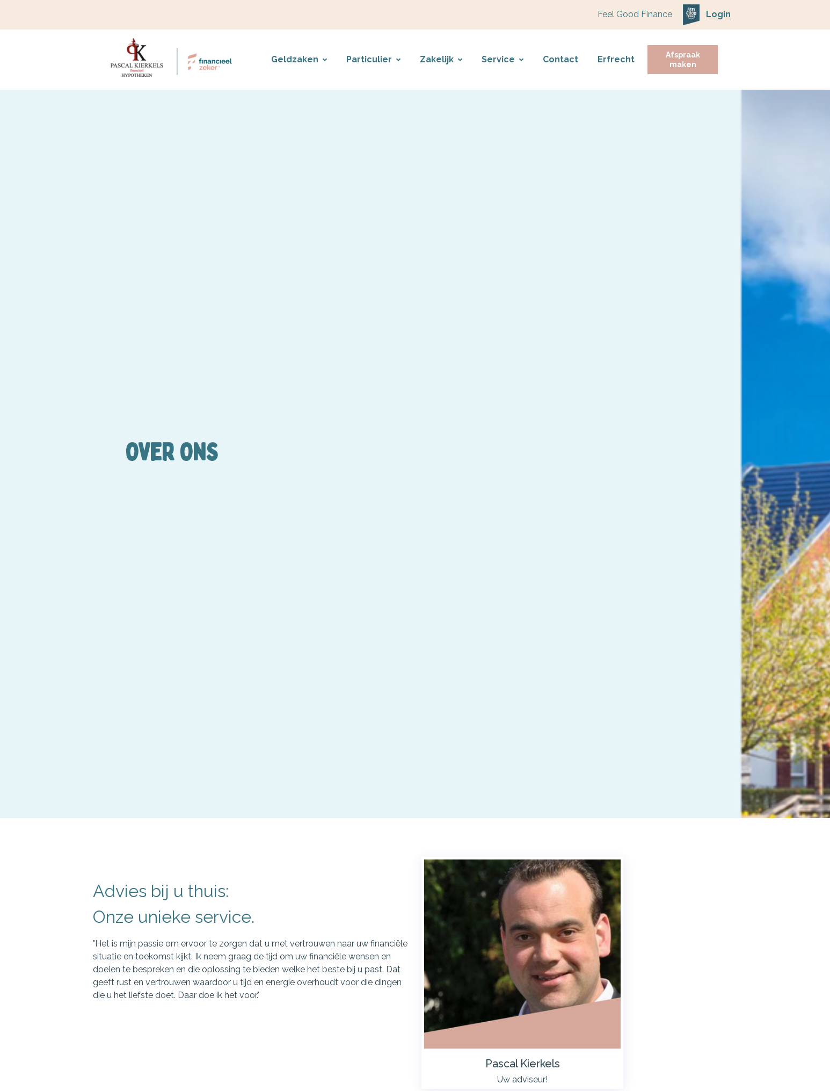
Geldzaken (299, 59)
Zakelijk (441, 59)
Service (502, 59)
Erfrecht (616, 59)
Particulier (373, 59)
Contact (560, 59)
